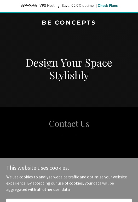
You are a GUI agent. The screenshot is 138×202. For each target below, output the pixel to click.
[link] (69, 23)
